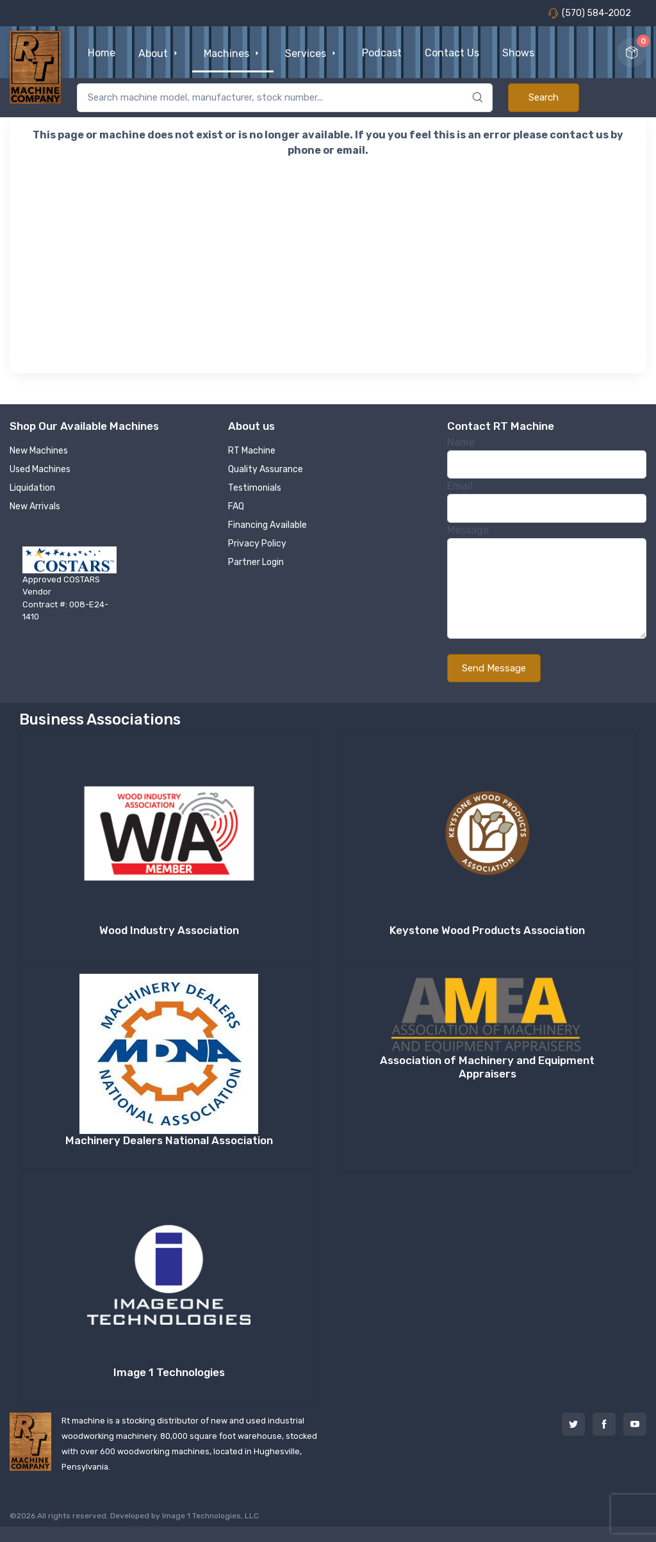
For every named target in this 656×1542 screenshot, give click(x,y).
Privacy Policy (257, 543)
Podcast (382, 53)
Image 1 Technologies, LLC (210, 1515)
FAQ (236, 506)
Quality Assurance (265, 469)
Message (468, 530)
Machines (233, 53)
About (159, 53)
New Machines (39, 450)
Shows (518, 53)
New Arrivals (35, 506)
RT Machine (251, 450)
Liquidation (32, 487)
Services (312, 53)
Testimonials (254, 487)
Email (460, 486)
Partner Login (256, 562)
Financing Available (267, 525)
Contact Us (452, 53)
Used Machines (40, 469)
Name (461, 442)
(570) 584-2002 (589, 13)
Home (101, 53)
